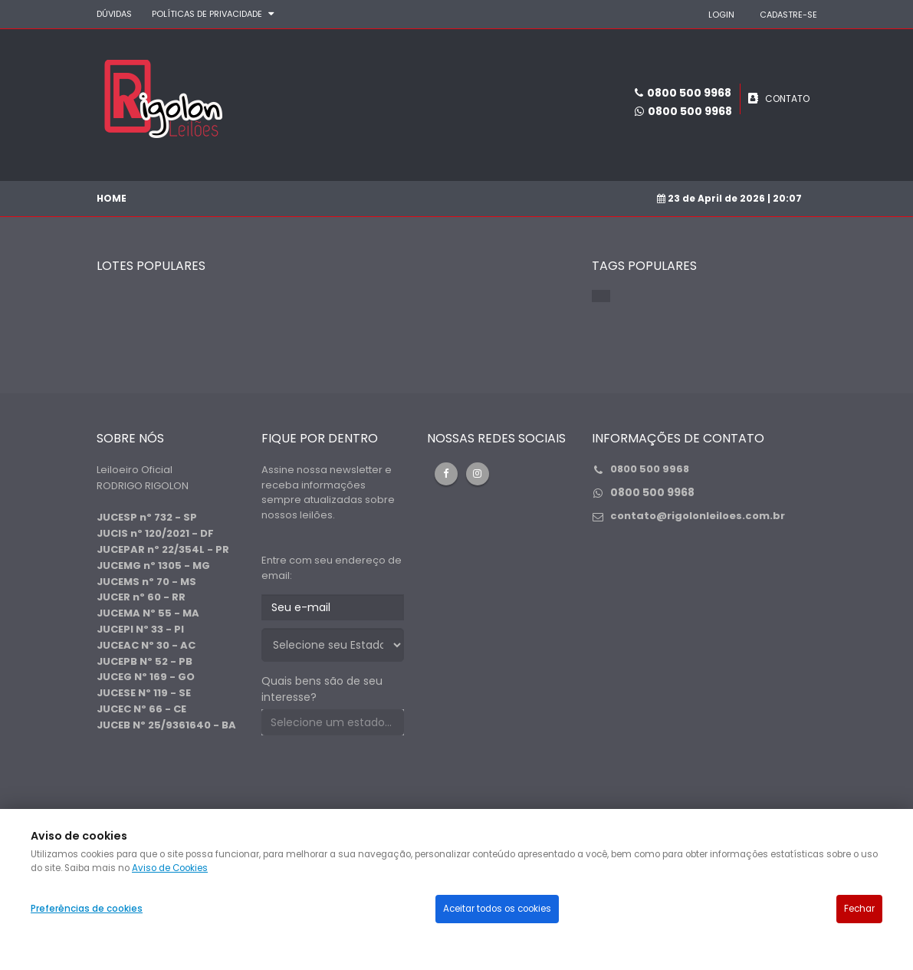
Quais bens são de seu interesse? (322, 689)
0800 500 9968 (690, 111)
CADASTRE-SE (788, 14)
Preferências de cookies (87, 909)
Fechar (859, 909)
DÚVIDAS (114, 14)
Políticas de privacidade (208, 14)
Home (111, 198)
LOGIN (721, 14)
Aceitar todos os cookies (497, 909)
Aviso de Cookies (170, 868)
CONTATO (787, 98)
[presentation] (377, 777)
